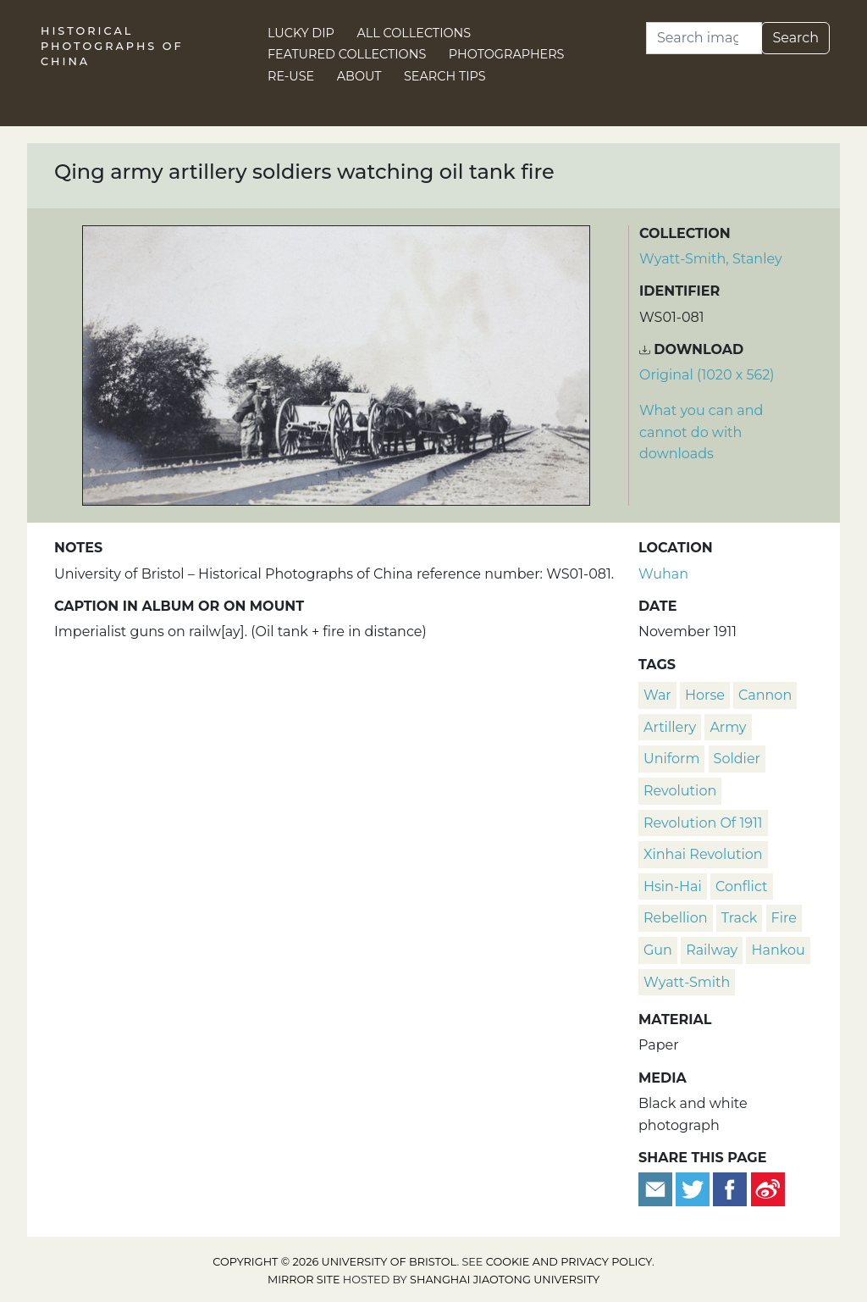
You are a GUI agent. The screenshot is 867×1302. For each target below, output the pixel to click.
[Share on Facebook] (730, 1189)
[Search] (704, 38)
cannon (765, 695)
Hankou (777, 950)
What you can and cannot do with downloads (701, 432)
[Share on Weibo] (768, 1189)
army (728, 727)
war (657, 695)
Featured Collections (347, 54)
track (739, 918)
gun (657, 950)
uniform (671, 759)
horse (705, 695)
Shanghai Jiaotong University (504, 1279)
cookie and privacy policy (569, 1261)
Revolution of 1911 (703, 823)
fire (784, 918)
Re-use (291, 76)
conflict (741, 886)
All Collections (414, 33)
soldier (737, 759)
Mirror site (304, 1279)
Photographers (507, 54)
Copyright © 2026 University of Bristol (334, 1261)
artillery (669, 727)
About (359, 76)
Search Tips (445, 76)
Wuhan (663, 574)
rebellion (675, 918)
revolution (679, 791)
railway (711, 950)
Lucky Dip (301, 33)
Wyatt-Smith (686, 982)
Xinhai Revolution (703, 854)
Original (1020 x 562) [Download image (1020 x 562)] (707, 375)
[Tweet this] (694, 1189)
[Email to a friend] (657, 1189)
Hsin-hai (672, 886)
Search (795, 38)
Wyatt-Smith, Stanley (710, 259)
